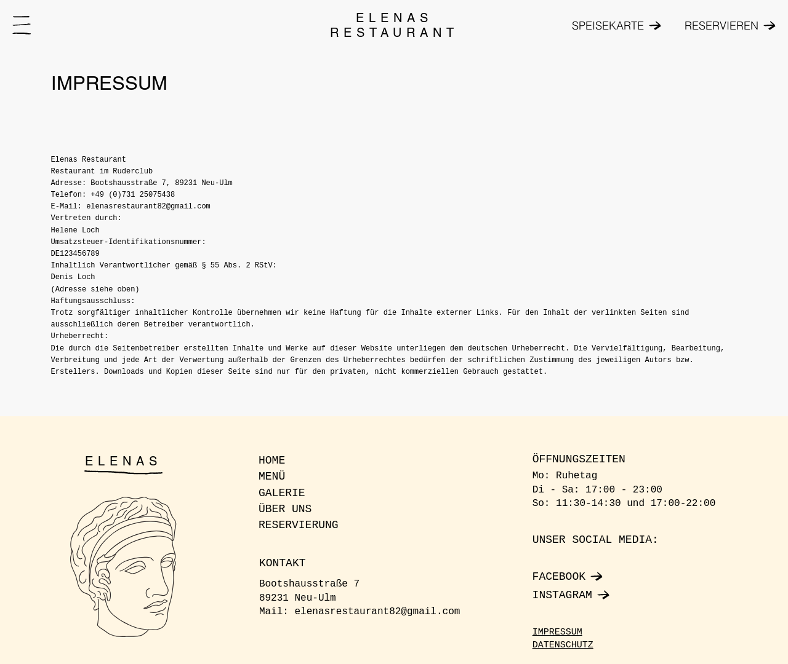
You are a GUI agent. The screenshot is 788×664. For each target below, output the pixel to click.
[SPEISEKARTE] (614, 25)
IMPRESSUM (557, 632)
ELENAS (123, 461)
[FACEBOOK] (594, 577)
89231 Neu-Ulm (297, 598)
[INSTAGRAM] (594, 595)
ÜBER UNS (285, 509)
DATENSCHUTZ (563, 645)
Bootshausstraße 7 (309, 584)
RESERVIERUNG (299, 525)
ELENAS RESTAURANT (394, 25)
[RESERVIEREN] (723, 25)
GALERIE (282, 493)
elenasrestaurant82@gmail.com (377, 611)
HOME (272, 460)
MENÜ (272, 476)
